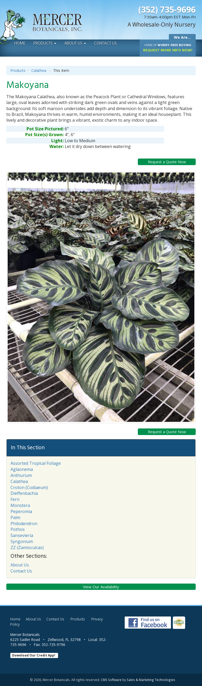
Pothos (18, 529)
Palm (15, 517)
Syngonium (22, 541)
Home (20, 43)
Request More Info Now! (167, 48)
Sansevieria (22, 535)
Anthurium (21, 475)
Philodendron (24, 523)
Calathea (38, 70)
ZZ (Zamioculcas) (27, 547)
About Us (75, 43)
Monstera (20, 505)
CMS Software (111, 680)
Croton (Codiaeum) (29, 487)
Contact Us (105, 43)
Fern (15, 499)
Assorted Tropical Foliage (36, 463)
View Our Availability (101, 586)
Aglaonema (22, 469)
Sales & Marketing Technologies (151, 680)
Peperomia (21, 511)
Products (44, 43)
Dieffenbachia (24, 493)
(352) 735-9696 (167, 9)
